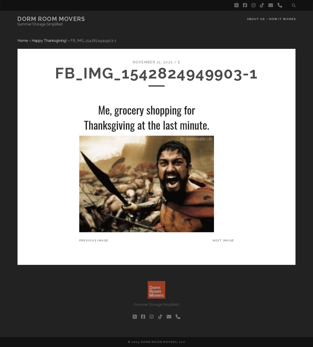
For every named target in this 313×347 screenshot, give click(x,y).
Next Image (223, 240)
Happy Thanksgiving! (49, 40)
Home (23, 40)
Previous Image (93, 240)
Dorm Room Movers (51, 19)
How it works (282, 19)
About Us (256, 19)
